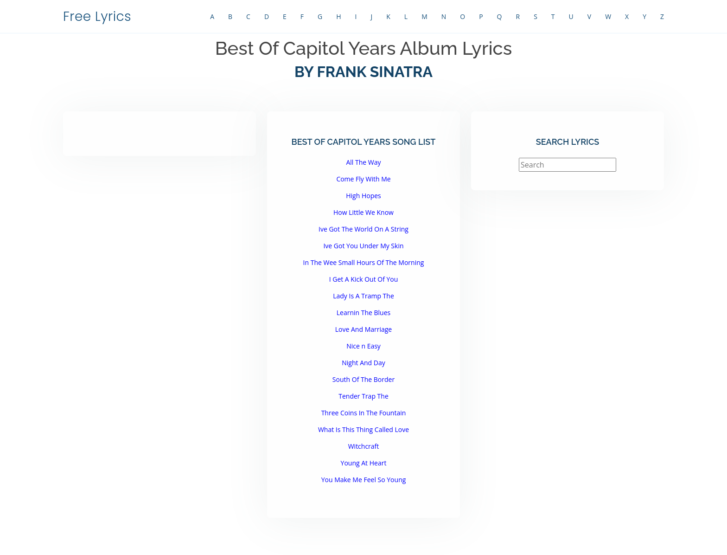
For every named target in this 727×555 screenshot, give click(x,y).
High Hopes (363, 195)
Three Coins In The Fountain (363, 412)
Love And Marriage (363, 329)
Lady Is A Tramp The (363, 295)
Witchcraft (363, 446)
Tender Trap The (363, 396)
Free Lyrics (97, 16)
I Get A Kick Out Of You (363, 279)
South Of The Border (363, 379)
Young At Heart (364, 462)
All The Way (363, 162)
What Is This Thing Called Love (363, 429)
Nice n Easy (363, 346)
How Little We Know (363, 212)
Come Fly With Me (363, 178)
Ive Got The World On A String (363, 229)
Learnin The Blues (364, 312)
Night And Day (363, 362)
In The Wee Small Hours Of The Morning (363, 262)
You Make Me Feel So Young (363, 479)
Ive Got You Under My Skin (363, 245)
